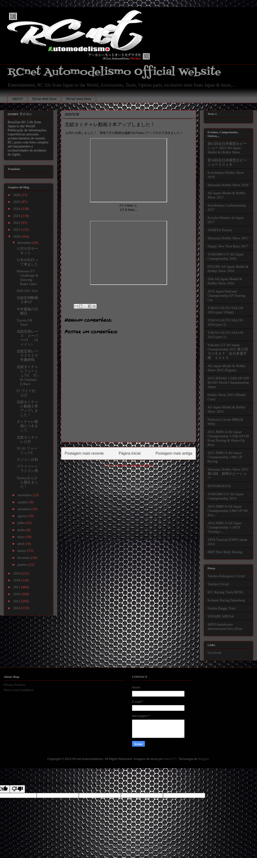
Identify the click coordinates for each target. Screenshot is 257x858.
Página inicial (130, 453)
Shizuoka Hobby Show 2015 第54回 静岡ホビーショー (228, 473)
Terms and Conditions (19, 690)
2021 (17, 229)
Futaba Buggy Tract (222, 608)
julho (21, 523)
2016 (17, 594)
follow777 (170, 759)
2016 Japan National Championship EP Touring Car (226, 295)
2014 (17, 608)
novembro (25, 495)
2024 (17, 209)
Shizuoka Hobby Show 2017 (228, 238)
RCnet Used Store (78, 99)
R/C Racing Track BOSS (225, 592)
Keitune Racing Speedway (226, 600)
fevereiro (24, 558)
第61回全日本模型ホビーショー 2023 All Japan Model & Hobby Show (227, 148)
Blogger (203, 759)
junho (21, 530)
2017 (17, 587)
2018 (17, 580)
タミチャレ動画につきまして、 (27, 426)
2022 (17, 223)
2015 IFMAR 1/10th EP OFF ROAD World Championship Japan (228, 382)
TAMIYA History (220, 230)
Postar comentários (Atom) (134, 465)
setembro (24, 509)
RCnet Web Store (44, 99)
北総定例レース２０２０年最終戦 (27, 355)
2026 (17, 195)
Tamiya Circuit (218, 584)
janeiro (22, 564)
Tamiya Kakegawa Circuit (226, 576)
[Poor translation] (17, 789)
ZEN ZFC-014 (27, 291)
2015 (17, 601)
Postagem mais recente (84, 453)
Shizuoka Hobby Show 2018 (228, 185)
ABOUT (17, 99)
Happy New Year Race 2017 (228, 246)
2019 (17, 573)
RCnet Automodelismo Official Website (114, 72)
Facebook (214, 653)
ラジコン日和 (27, 460)
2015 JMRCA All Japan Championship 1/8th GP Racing (225, 457)
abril (21, 544)
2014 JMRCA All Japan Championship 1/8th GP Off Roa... (228, 510)
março (22, 550)
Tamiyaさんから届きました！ (27, 482)
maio (21, 537)
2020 (17, 236)
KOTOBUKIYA (219, 486)
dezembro (24, 243)
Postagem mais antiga (174, 453)
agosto (22, 516)
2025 (17, 202)
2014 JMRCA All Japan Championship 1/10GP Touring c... (225, 527)
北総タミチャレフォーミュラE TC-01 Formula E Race (28, 375)
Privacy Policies (14, 685)
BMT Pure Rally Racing (225, 552)
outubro (23, 502)
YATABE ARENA (221, 616)
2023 (17, 216)
